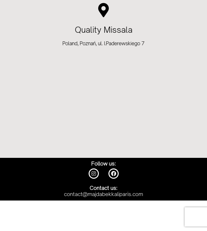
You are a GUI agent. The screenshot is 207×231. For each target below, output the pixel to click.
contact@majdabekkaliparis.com (103, 194)
